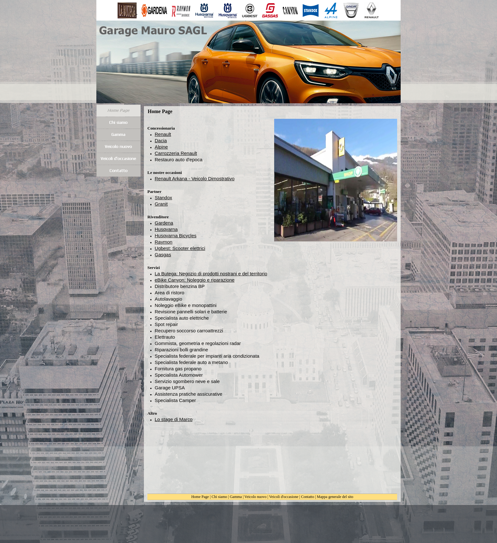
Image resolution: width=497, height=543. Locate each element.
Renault (163, 134)
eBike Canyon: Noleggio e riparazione (195, 280)
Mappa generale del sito (335, 497)
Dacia (161, 140)
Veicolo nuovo (255, 497)
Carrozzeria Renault (176, 153)
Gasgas (163, 254)
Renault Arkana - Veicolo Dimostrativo (195, 178)
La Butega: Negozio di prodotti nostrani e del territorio (211, 273)
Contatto (307, 497)
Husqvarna (166, 229)
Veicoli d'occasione (283, 497)
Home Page (200, 497)
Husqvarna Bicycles (176, 235)
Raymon (163, 242)
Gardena (164, 223)
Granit (161, 204)
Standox (163, 197)
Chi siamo (219, 497)
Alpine (161, 147)
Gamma (236, 497)
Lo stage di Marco (173, 419)
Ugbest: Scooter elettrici (180, 248)
